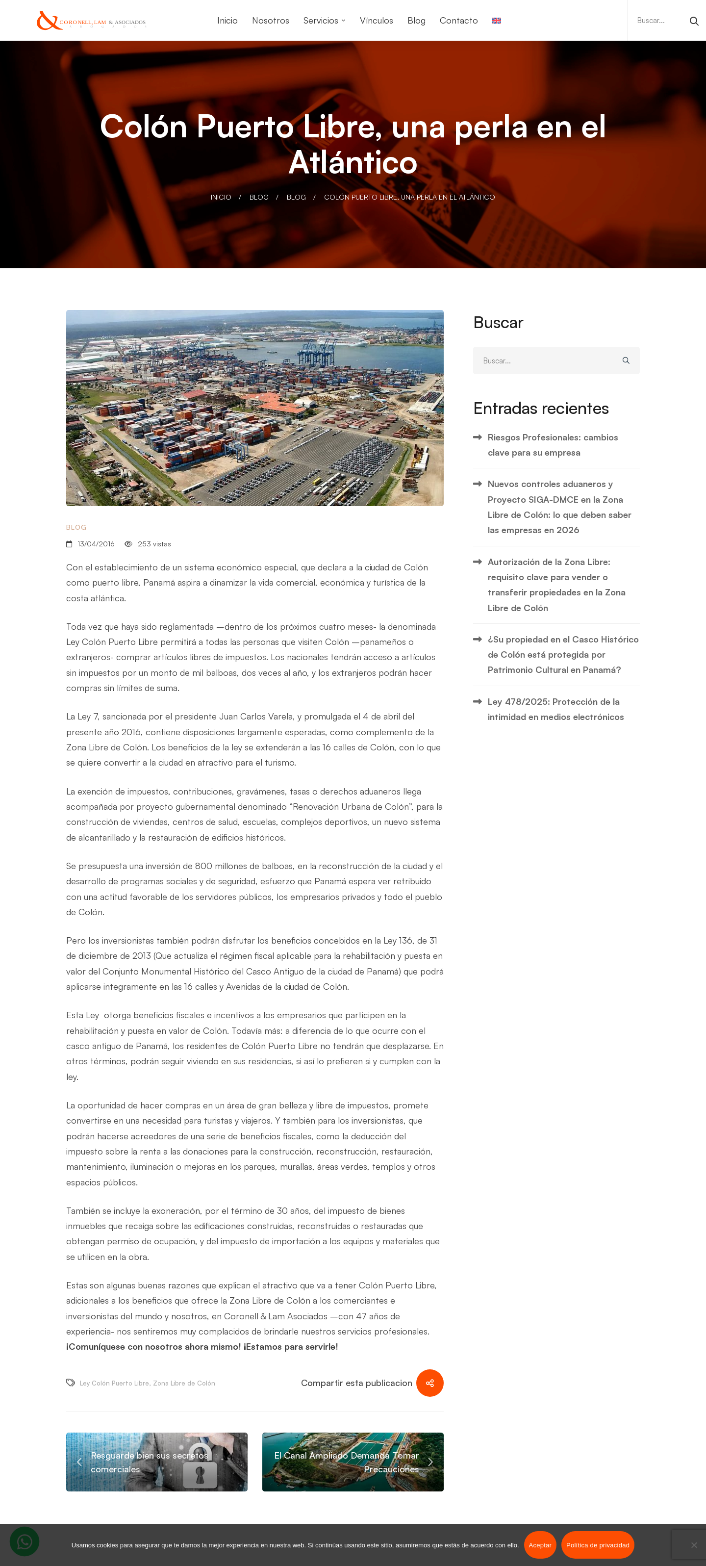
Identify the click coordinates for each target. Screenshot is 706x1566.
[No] (694, 1545)
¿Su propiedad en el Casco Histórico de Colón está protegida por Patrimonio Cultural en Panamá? (563, 654)
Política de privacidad (598, 1545)
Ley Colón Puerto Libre (114, 1383)
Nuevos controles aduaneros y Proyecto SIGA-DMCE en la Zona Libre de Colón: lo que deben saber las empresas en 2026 (559, 506)
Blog (259, 197)
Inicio (221, 197)
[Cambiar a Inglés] (496, 20)
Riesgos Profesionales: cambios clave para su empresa (553, 445)
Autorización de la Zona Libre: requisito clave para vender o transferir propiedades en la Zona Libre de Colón (557, 584)
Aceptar (540, 1545)
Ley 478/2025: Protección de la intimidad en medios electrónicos (556, 709)
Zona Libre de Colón (184, 1383)
